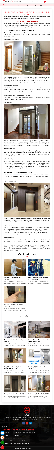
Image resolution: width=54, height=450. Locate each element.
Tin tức (7, 5)
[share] (23, 423)
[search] (45, 2)
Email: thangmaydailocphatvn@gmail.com (13, 438)
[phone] (2, 447)
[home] (3, 5)
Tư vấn (11, 5)
